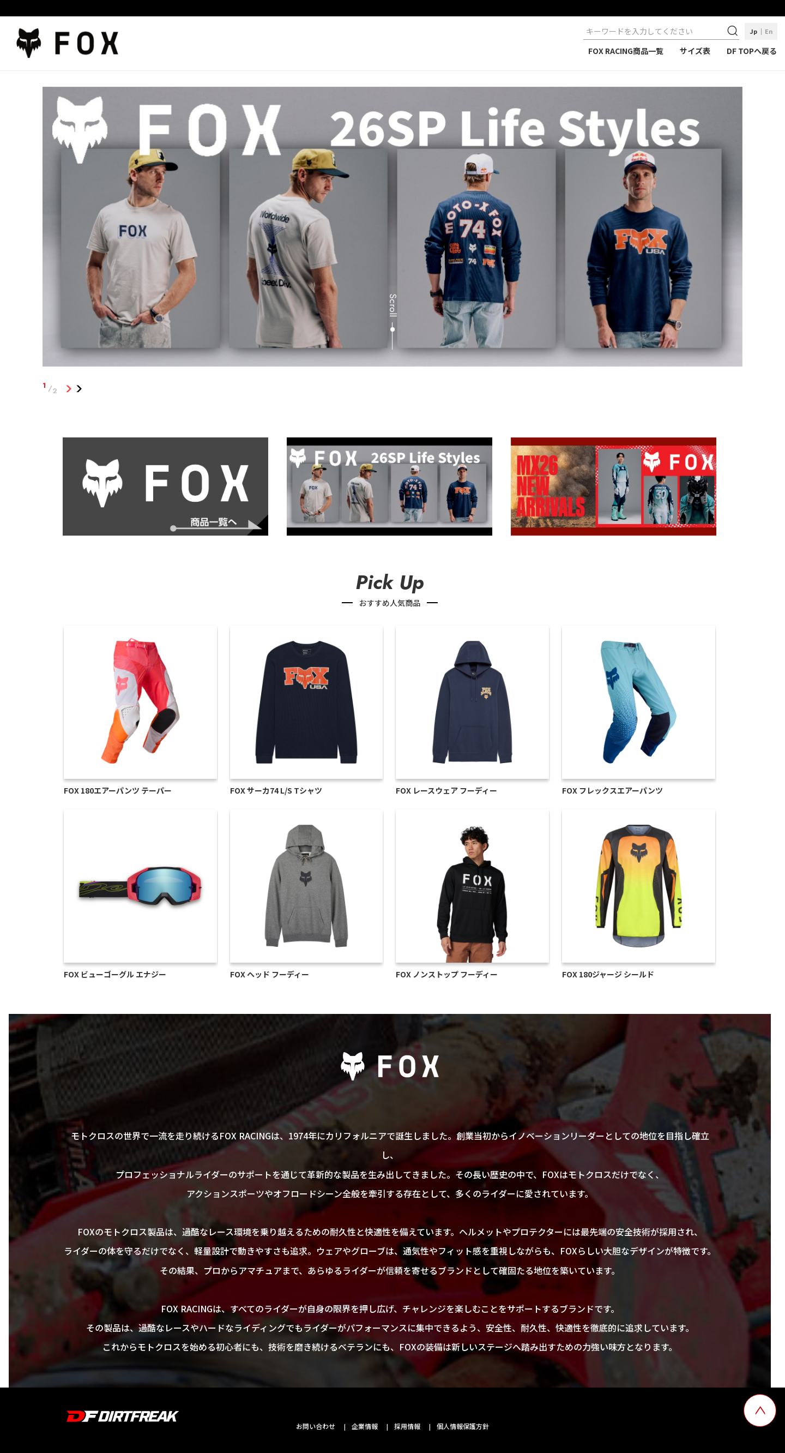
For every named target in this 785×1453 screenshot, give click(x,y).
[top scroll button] (760, 1410)
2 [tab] (79, 388)
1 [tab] (68, 388)
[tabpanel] (392, 229)
